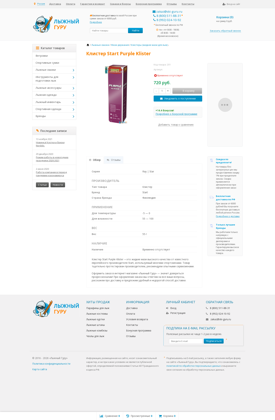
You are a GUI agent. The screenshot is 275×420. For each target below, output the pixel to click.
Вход (171, 308)
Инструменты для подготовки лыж (47, 78)
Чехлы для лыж (95, 336)
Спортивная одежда (48, 109)
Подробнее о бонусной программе (176, 114)
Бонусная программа (149, 3)
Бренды (41, 116)
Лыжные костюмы (97, 313)
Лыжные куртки (95, 319)
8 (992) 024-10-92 (167, 20)
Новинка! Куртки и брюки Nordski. (50, 144)
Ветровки (42, 55)
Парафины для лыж (97, 308)
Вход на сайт (231, 4)
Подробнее (96, 22)
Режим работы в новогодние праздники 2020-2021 (52, 159)
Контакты (188, 3)
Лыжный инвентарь (48, 102)
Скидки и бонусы (120, 3)
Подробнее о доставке (228, 216)
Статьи (42, 184)
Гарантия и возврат (92, 3)
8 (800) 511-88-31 (167, 16)
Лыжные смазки (46, 69)
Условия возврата (137, 319)
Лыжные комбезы (96, 330)
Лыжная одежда (46, 94)
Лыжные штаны (95, 325)
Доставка (55, 3)
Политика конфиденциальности (51, 363)
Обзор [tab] (95, 160)
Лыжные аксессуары (48, 87)
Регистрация (175, 313)
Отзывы (172, 3)
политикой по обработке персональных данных (193, 365)
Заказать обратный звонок (225, 30)
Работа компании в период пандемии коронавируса (51, 174)
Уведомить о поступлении (180, 98)
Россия (41, 3)
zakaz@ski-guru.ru (167, 11)
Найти (135, 30)
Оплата (70, 3)
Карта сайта (39, 369)
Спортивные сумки (47, 62)
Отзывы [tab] (113, 160)
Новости (58, 184)
